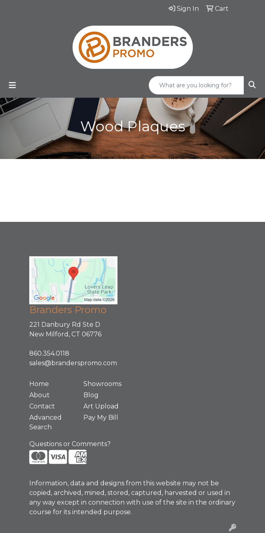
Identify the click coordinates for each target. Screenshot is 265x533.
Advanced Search (45, 422)
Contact (42, 406)
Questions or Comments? (70, 444)
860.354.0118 (49, 353)
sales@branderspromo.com (73, 363)
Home (39, 384)
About (39, 395)
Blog (91, 395)
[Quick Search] (196, 85)
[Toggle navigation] (12, 85)
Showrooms (102, 384)
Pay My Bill (100, 417)
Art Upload (101, 406)
